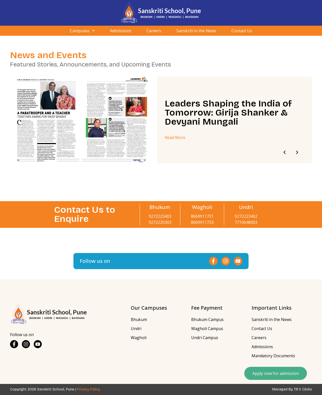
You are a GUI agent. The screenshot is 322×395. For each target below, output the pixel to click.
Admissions (120, 30)
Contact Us (241, 30)
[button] (284, 152)
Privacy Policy (88, 389)
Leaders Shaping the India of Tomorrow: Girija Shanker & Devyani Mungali (228, 112)
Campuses (82, 30)
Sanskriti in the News (196, 30)
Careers (153, 30)
